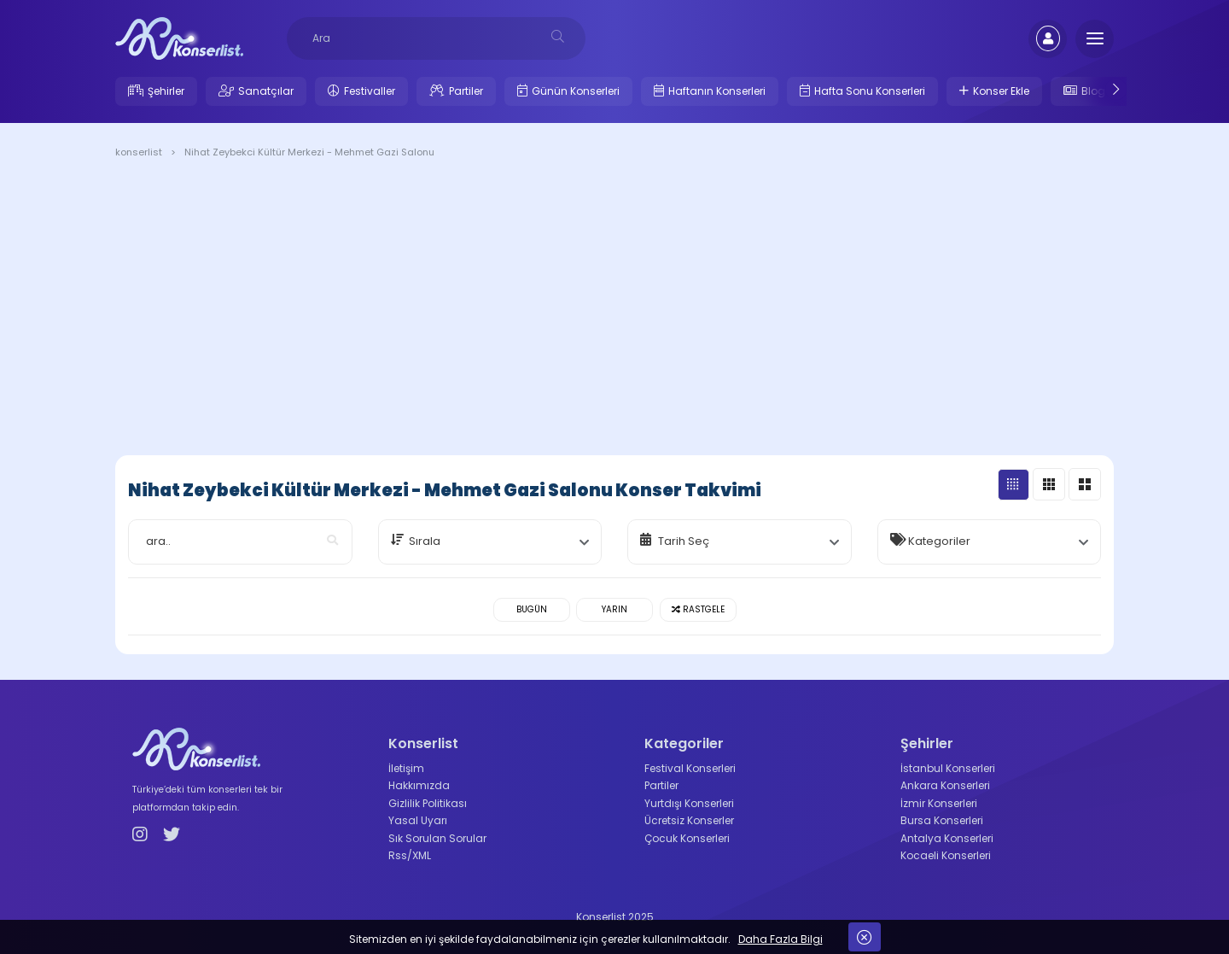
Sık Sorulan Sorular (437, 838)
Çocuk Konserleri (687, 838)
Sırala (424, 541)
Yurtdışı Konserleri (689, 803)
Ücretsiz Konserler (689, 820)
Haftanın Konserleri (717, 91)
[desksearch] (557, 36)
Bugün (531, 609)
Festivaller (369, 91)
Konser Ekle (1001, 91)
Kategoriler (939, 541)
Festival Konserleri (690, 768)
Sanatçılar (266, 91)
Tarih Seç (683, 541)
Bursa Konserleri (941, 820)
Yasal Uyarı (417, 820)
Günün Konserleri (576, 91)
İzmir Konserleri (938, 803)
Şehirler (166, 91)
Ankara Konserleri (945, 785)
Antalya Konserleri (946, 838)
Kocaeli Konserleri (945, 855)
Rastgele (698, 609)
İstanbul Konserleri (947, 768)
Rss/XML (409, 855)
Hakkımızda (419, 785)
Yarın (614, 609)
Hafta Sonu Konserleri (869, 91)
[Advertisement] (614, 310)
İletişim (406, 768)
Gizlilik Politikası (427, 803)
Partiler (466, 91)
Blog (1093, 91)
